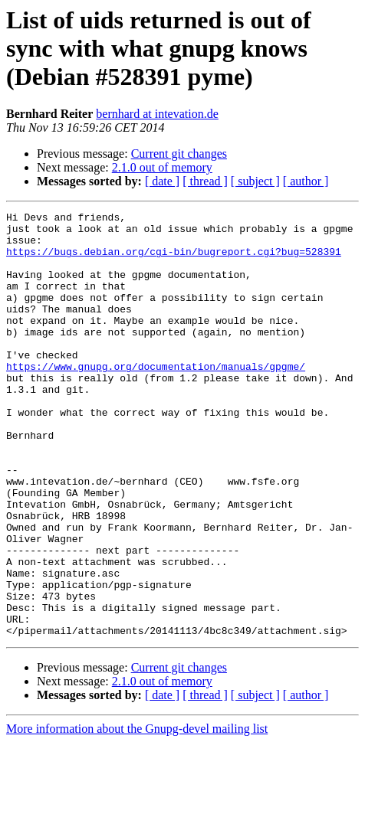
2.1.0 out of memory (162, 167)
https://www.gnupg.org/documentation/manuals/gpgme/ (155, 398)
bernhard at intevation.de (157, 113)
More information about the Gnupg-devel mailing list (137, 813)
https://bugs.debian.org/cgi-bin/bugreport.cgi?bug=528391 (173, 260)
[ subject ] (255, 181)
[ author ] (306, 181)
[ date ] (162, 181)
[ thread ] (205, 181)
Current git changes (179, 153)
